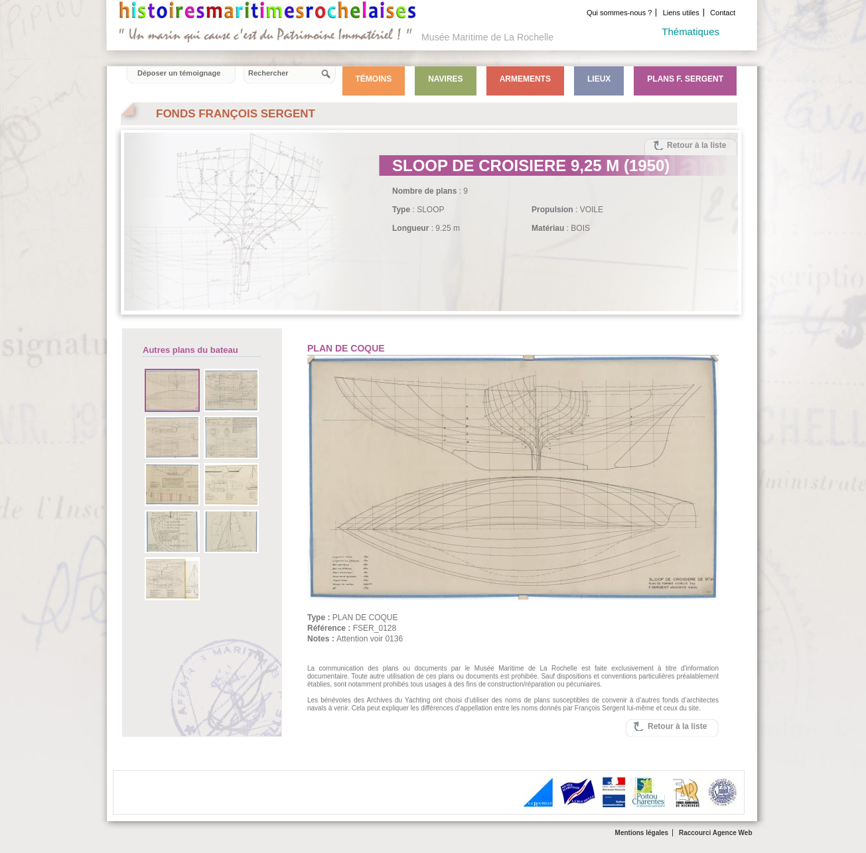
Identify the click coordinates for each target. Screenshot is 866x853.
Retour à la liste (696, 145)
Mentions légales (642, 832)
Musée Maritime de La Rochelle (487, 37)
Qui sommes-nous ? (619, 13)
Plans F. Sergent (685, 79)
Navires (445, 79)
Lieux (599, 79)
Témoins (374, 79)
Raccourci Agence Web (716, 832)
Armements (525, 79)
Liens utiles (681, 13)
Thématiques (690, 31)
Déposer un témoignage (178, 73)
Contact (722, 13)
